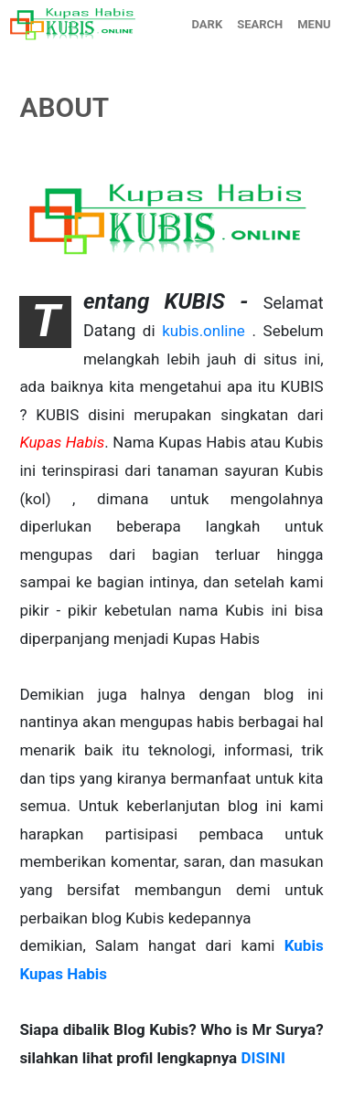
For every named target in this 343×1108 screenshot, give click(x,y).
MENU (313, 24)
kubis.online (203, 331)
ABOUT (64, 107)
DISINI (262, 1058)
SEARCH (260, 24)
